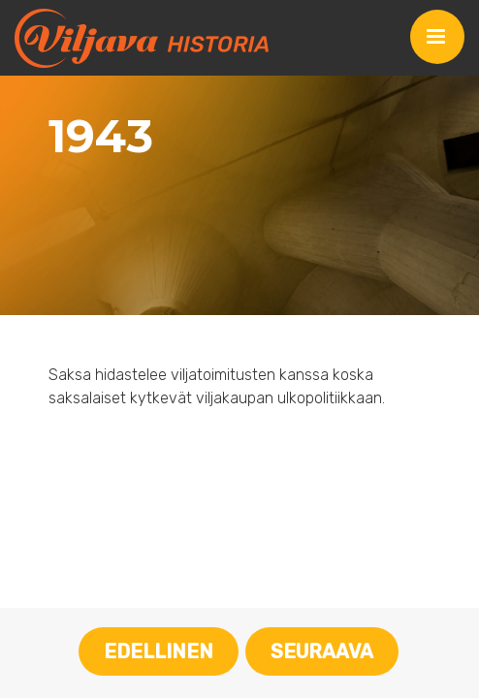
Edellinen (158, 651)
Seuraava (322, 651)
